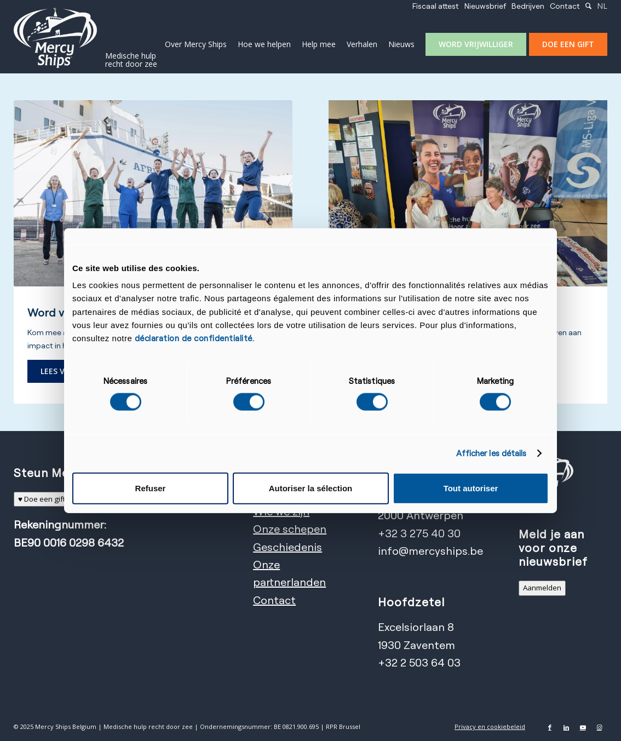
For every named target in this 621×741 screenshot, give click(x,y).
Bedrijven (527, 5)
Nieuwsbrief (485, 5)
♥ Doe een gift (41, 499)
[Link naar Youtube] (582, 727)
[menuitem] (435, 6)
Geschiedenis (287, 547)
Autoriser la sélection (311, 488)
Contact (565, 5)
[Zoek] (588, 5)
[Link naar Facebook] (550, 727)
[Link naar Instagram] (599, 727)
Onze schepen (289, 529)
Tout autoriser (471, 488)
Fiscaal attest (435, 5)
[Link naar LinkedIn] (566, 727)
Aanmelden (542, 588)
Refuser (150, 488)
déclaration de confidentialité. (195, 338)
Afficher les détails (491, 453)
